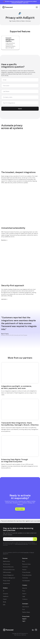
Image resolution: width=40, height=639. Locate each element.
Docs (23, 609)
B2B (4, 604)
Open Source (25, 606)
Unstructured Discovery (9, 569)
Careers (24, 593)
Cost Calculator (26, 580)
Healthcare (5, 596)
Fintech (5, 599)
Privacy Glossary (26, 572)
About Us (24, 588)
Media (4, 602)
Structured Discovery (8, 566)
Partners (24, 569)
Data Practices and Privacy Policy (21, 543)
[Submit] (35, 539)
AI (3, 590)
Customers (25, 566)
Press (23, 590)
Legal (23, 596)
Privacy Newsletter (27, 575)
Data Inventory (6, 561)
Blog (23, 561)
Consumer (5, 593)
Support (24, 618)
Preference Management (9, 577)
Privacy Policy (26, 552)
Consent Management (8, 575)
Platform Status (26, 612)
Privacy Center (6, 580)
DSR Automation (7, 572)
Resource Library (26, 564)
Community (25, 577)
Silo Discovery (6, 564)
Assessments (6, 583)
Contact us (24, 599)
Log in (23, 621)
